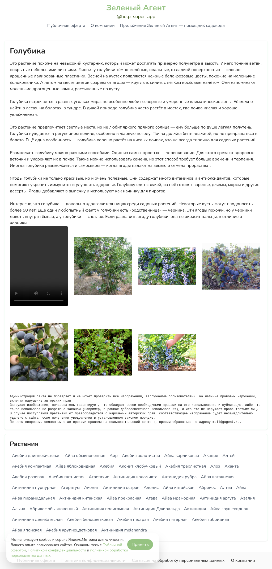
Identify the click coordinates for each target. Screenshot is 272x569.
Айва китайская (178, 487)
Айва (241, 487)
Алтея (226, 487)
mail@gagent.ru (225, 422)
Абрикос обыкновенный (53, 509)
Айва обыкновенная (85, 456)
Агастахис (99, 477)
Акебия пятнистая (66, 477)
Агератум (70, 487)
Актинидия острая (121, 487)
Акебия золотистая (141, 456)
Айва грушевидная (229, 509)
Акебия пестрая (133, 519)
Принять (140, 544)
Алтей (228, 456)
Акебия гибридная (210, 519)
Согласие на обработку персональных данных (178, 560)
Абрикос (207, 487)
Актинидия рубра (179, 477)
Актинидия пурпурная (34, 487)
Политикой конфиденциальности (57, 550)
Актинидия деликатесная (37, 519)
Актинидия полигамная (105, 509)
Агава (152, 498)
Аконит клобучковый (140, 466)
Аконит (91, 487)
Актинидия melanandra (124, 530)
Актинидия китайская (81, 498)
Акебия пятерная (170, 519)
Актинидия (195, 509)
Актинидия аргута (218, 498)
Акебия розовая (28, 477)
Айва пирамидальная (33, 498)
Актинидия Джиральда (156, 509)
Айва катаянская (218, 477)
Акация (210, 456)
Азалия (247, 498)
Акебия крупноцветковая (71, 530)
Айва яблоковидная (75, 466)
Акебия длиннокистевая (36, 456)
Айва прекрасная (124, 498)
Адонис (151, 487)
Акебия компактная (31, 466)
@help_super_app (136, 16)
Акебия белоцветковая (90, 519)
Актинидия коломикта (135, 477)
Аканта (231, 466)
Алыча (18, 509)
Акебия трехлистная (185, 466)
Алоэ (215, 466)
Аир (113, 456)
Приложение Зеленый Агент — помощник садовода (172, 25)
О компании (102, 25)
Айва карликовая (181, 456)
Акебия (107, 466)
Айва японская (27, 530)
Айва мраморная (179, 498)
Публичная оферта (66, 25)
